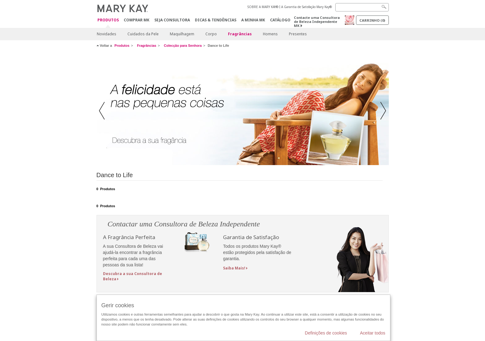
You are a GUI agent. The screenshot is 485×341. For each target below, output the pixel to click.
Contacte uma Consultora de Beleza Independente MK (317, 21)
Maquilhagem (182, 34)
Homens (270, 34)
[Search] (362, 7)
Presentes (298, 34)
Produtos (108, 20)
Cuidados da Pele (143, 34)
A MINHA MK (253, 20)
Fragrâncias (240, 34)
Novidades (106, 34)
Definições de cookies (326, 332)
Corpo (211, 34)
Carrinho (372, 20)
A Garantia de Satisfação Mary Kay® (306, 7)
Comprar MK (136, 20)
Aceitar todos (372, 332)
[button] (104, 111)
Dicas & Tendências (215, 20)
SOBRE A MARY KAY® (262, 7)
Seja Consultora (172, 20)
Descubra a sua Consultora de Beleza (132, 276)
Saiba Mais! (234, 268)
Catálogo (280, 20)
